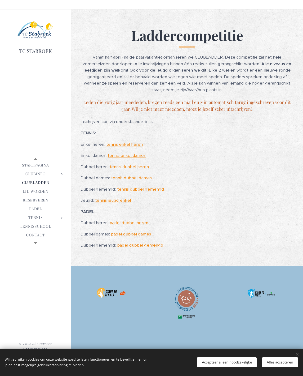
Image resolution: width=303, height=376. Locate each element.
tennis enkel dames (127, 155)
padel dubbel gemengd (140, 245)
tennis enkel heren (124, 144)
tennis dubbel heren (129, 166)
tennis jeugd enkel (113, 200)
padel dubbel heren (129, 222)
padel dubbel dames (131, 234)
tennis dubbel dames (131, 177)
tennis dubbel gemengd (140, 189)
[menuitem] (35, 165)
